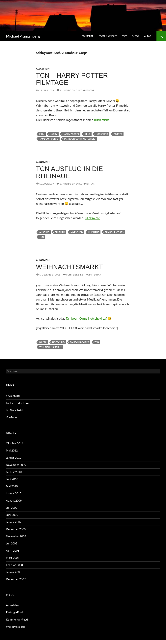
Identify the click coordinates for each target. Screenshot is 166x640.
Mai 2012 (12, 450)
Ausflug (44, 232)
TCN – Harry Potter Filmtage (72, 79)
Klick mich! (101, 120)
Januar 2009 (13, 522)
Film (41, 134)
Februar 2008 (14, 565)
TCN (41, 237)
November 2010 (16, 464)
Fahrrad (60, 232)
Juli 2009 (11, 507)
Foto (124, 36)
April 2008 (12, 550)
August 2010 (14, 472)
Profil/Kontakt (107, 36)
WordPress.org (15, 626)
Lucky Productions (17, 403)
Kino (87, 134)
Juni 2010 (12, 479)
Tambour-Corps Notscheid (79, 138)
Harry (53, 134)
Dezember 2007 (16, 579)
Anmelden (12, 605)
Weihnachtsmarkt (69, 267)
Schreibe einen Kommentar (77, 90)
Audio (147, 36)
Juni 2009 (12, 514)
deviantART (13, 395)
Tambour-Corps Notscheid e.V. (86, 318)
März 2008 (12, 557)
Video (135, 36)
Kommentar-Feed (17, 619)
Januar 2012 (13, 457)
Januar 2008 (13, 572)
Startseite (87, 36)
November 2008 (16, 536)
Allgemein (42, 68)
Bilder (43, 342)
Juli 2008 (11, 543)
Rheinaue (93, 232)
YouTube (11, 417)
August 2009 (14, 500)
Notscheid (102, 134)
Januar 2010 (13, 493)
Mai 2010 (12, 486)
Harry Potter (71, 134)
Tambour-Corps (48, 138)
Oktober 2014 (14, 443)
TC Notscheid (14, 410)
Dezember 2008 (16, 529)
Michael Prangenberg (23, 36)
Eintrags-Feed (14, 612)
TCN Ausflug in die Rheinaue (69, 172)
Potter (118, 134)
